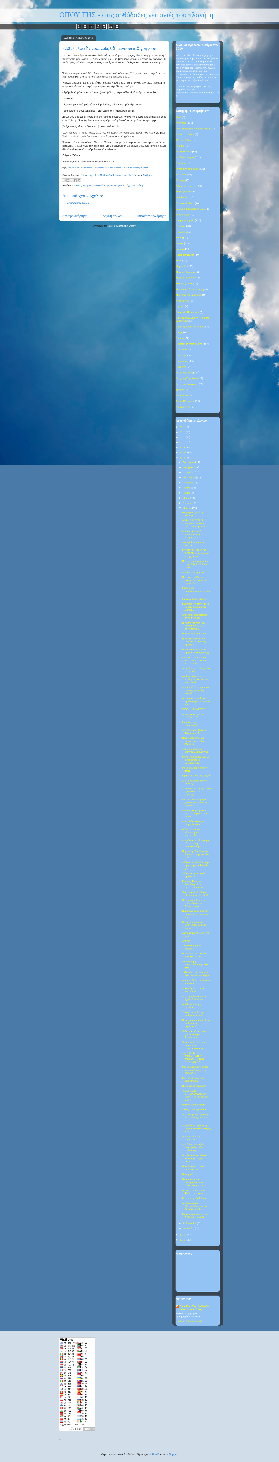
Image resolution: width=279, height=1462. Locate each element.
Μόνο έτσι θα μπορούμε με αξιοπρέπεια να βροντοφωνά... (195, 760)
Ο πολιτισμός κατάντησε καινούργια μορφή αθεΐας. (194, 1158)
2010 (183, 1240)
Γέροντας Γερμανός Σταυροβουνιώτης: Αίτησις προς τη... (192, 534)
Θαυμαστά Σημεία (185, 220)
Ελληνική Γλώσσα (185, 203)
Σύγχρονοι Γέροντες (186, 384)
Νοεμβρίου (189, 467)
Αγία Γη (180, 146)
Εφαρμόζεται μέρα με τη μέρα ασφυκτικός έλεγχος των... (196, 1128)
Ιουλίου (187, 488)
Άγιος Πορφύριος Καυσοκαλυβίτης (193, 129)
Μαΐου (186, 498)
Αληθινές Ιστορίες (81, 185)
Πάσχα (179, 332)
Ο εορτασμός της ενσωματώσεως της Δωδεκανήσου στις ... (194, 1182)
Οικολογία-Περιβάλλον (187, 312)
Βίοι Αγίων (181, 174)
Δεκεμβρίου (189, 462)
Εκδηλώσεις (182, 197)
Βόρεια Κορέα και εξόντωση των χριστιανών (191, 832)
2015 (183, 442)
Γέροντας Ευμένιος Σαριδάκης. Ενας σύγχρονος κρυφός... (193, 884)
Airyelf (155, 1454)
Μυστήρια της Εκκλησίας (189, 295)
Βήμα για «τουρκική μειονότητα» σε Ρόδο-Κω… (194, 925)
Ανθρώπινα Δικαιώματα (188, 169)
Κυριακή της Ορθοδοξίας (195, 1198)
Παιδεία (180, 338)
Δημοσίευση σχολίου (78, 203)
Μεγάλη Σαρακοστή (186, 278)
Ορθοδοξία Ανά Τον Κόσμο (189, 327)
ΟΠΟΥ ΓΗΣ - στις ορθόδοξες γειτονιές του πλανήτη (136, 15)
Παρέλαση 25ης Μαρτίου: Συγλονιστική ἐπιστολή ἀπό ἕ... (195, 854)
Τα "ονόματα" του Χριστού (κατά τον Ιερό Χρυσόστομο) (195, 1034)
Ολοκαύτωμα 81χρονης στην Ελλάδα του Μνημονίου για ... (194, 903)
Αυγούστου (189, 483)
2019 (183, 427)
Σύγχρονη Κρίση (184, 372)
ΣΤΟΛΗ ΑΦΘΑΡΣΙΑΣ (193, 709)
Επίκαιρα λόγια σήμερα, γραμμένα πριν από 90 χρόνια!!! (194, 802)
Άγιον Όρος (182, 123)
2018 (183, 432)
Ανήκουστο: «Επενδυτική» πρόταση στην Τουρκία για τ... (195, 865)
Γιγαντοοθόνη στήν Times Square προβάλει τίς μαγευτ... (195, 607)
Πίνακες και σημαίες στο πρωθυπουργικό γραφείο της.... (195, 701)
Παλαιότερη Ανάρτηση (151, 216)
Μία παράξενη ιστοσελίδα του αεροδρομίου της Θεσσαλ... (195, 1070)
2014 (183, 447)
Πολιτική (180, 355)
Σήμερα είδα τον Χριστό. (194, 599)
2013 (183, 452)
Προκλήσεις (182, 361)
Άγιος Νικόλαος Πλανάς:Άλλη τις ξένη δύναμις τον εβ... (194, 1206)
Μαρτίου (187, 508)
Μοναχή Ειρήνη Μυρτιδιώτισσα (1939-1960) (195, 964)
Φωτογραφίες (182, 395)
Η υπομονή (187, 1174)
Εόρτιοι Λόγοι (183, 215)
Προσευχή (181, 367)
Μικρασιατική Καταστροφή (190, 289)
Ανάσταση (181, 163)
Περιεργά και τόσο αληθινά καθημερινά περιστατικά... (196, 1023)
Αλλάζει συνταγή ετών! (194, 1109)
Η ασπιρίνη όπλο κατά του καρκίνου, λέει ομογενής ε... (195, 914)
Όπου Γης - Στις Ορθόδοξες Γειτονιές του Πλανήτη (194, 1308)
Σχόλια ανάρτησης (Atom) (122, 225)
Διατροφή (181, 180)
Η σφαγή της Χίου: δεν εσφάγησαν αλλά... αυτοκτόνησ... (193, 626)
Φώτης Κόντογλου (185, 401)
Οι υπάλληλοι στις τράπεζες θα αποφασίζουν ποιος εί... (196, 1117)
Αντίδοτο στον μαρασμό (194, 572)
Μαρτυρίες (181, 266)
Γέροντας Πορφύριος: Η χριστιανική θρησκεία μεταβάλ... (194, 813)
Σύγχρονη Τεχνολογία (187, 378)
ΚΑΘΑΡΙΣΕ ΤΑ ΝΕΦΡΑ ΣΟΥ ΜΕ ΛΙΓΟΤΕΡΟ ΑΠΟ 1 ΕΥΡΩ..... (194, 660)
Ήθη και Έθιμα (183, 140)
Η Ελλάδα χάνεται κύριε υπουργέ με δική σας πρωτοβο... (194, 642)
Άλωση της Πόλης (185, 134)
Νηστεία (180, 306)
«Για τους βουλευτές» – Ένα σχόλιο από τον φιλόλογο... (196, 791)
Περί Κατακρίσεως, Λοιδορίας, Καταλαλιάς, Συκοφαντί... (195, 679)
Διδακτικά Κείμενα (103, 185)
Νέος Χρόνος (182, 301)
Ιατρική (179, 243)
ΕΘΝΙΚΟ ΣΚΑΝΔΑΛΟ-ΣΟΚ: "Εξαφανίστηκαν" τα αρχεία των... (195, 553)
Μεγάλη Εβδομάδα (185, 272)
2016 (183, 437)
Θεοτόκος (181, 226)
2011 (183, 1235)
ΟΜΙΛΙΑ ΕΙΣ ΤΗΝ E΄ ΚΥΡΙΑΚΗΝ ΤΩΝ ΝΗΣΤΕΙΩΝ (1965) (194, 523)
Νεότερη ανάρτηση (74, 216)
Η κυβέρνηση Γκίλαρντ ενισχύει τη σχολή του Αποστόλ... (194, 580)
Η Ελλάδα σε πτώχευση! (194, 1086)
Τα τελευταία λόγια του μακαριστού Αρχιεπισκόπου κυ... (193, 1045)
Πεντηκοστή (182, 349)
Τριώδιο (180, 390)
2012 (183, 458)
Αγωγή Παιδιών (184, 151)
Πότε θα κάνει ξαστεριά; (194, 633)
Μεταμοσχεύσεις (184, 283)
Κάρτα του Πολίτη (185, 255)
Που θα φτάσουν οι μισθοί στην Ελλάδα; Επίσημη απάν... (195, 564)
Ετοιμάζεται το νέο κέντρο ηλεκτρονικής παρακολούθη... (195, 843)
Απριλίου (188, 503)
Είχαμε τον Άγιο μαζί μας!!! (196, 776)
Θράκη (179, 237)
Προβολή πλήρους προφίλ (189, 1321)
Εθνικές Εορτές (183, 191)
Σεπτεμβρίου (189, 477)
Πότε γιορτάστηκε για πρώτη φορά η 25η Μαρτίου (193, 741)
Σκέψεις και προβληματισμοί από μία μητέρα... (196, 591)
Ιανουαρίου (189, 1228)
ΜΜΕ (179, 260)
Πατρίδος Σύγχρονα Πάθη (128, 185)
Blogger (173, 1454)
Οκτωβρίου (189, 472)
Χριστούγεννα (183, 407)
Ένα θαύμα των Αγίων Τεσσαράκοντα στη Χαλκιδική (193, 1147)
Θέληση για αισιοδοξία (193, 1105)
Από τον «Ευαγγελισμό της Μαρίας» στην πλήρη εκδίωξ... (195, 690)
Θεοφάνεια (181, 232)
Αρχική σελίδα (112, 216)
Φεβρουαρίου (190, 1223)
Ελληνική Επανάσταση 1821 (190, 209)
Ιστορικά (180, 249)
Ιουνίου (187, 493)
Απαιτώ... (186, 941)
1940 (178, 117)
